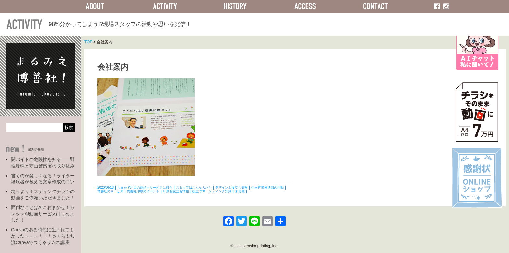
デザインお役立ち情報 (231, 187)
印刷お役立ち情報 (176, 191)
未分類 (240, 191)
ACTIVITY (165, 6)
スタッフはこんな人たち (194, 187)
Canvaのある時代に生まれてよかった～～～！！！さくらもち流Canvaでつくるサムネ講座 (43, 236)
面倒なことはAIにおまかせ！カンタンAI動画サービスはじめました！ (42, 214)
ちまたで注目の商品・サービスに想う (144, 187)
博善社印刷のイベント (143, 191)
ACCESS (305, 6)
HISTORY (235, 6)
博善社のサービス (110, 191)
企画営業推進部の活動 (267, 187)
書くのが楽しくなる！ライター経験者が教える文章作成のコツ (43, 179)
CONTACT (375, 6)
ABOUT (95, 6)
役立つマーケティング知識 (211, 191)
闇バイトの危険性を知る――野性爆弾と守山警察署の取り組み (43, 162)
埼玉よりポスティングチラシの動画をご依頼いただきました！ (43, 195)
